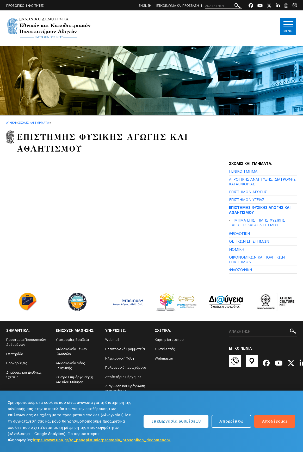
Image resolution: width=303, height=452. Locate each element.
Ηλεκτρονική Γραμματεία (125, 349)
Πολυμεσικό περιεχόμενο (125, 367)
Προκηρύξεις (16, 363)
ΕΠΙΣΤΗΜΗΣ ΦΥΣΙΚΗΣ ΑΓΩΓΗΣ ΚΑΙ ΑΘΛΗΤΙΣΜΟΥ (259, 210)
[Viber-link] (294, 6)
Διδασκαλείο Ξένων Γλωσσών (71, 351)
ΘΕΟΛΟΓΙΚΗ (239, 233)
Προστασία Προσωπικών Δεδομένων (26, 342)
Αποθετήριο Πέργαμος (123, 376)
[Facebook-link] (251, 6)
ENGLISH (145, 5)
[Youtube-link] (260, 6)
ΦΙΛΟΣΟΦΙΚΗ (240, 269)
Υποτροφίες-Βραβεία (72, 339)
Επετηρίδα (14, 353)
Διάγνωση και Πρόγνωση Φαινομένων (125, 388)
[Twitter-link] (269, 6)
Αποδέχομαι (274, 421)
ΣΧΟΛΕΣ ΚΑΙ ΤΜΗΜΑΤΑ (33, 122)
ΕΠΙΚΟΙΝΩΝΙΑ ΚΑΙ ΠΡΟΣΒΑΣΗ (177, 5)
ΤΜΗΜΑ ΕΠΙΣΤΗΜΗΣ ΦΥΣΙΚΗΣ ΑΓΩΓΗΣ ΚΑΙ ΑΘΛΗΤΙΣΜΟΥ (258, 222)
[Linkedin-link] (278, 6)
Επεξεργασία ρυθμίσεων (176, 421)
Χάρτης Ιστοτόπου (169, 339)
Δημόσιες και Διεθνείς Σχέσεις (23, 375)
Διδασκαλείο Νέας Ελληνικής (70, 365)
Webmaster (164, 358)
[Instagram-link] (286, 6)
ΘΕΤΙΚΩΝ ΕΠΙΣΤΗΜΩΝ (249, 241)
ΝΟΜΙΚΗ (236, 249)
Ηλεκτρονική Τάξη (119, 358)
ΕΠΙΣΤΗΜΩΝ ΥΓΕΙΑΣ (246, 199)
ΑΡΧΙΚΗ (11, 122)
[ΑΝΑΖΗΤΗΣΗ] (223, 6)
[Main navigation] (288, 26)
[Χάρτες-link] (252, 363)
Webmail (112, 339)
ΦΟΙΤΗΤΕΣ (36, 5)
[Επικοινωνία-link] (235, 363)
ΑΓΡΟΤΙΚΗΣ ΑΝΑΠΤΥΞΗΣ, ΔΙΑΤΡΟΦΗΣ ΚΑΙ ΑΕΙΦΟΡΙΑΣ (262, 181)
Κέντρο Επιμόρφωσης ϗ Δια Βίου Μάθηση (74, 379)
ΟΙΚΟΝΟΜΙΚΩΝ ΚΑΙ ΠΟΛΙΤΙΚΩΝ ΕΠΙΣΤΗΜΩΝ (257, 259)
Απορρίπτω (231, 421)
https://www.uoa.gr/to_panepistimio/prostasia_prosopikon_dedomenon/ (101, 440)
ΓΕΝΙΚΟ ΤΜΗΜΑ (243, 171)
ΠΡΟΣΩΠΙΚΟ (15, 5)
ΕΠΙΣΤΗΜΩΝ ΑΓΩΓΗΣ (248, 191)
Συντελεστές (165, 349)
